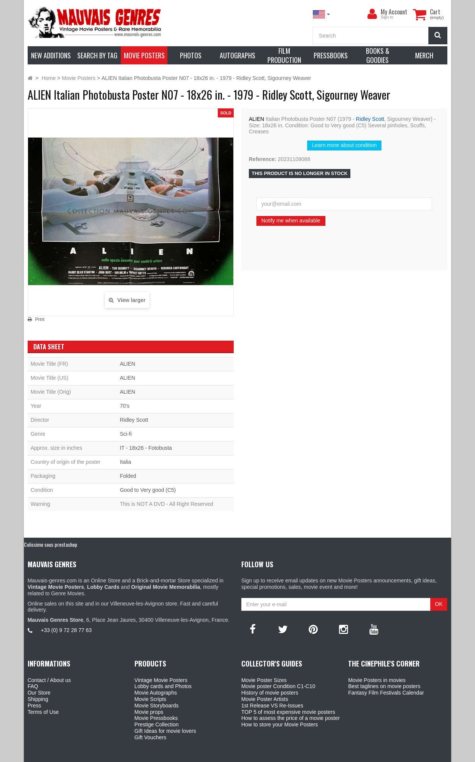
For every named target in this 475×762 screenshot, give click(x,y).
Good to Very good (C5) (148, 490)
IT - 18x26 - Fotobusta (146, 448)
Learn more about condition (344, 145)
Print (40, 319)
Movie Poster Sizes (264, 680)
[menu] (372, 14)
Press (34, 706)
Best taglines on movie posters (384, 686)
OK (438, 604)
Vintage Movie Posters (161, 680)
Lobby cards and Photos (163, 686)
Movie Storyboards (156, 706)
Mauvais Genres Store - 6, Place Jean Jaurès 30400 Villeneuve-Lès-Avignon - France (255, 755)
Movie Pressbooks (156, 718)
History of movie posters (269, 693)
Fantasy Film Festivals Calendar (386, 693)
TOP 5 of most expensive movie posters (288, 712)
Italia (125, 462)
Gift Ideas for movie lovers (165, 731)
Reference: (262, 159)
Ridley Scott (370, 119)
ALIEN (256, 119)
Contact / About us (49, 680)
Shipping (38, 699)
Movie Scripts (150, 699)
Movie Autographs (155, 693)
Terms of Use (43, 712)
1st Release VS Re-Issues (272, 706)
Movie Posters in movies (377, 680)
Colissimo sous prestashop (50, 544)
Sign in (387, 17)
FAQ (33, 686)
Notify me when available (290, 220)
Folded (128, 476)
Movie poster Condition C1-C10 (278, 686)
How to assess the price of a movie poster (290, 718)
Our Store (39, 693)
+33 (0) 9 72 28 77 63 (66, 630)
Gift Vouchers (150, 737)
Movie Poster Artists (264, 699)
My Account (394, 12)
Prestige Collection (156, 724)
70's (124, 406)
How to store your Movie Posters (279, 724)
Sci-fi (125, 434)
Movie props (148, 712)
